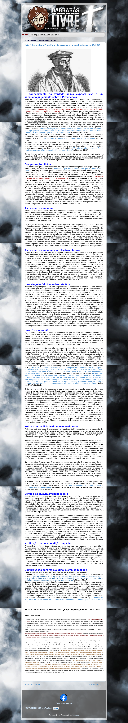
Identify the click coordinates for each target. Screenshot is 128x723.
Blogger (75, 715)
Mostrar (56, 708)
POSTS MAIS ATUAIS (32, 684)
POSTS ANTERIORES (95, 684)
